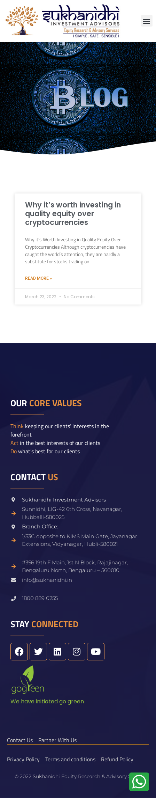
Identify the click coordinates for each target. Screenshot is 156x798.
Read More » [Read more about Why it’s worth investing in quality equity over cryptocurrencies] (38, 278)
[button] (147, 21)
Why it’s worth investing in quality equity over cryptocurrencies (73, 213)
